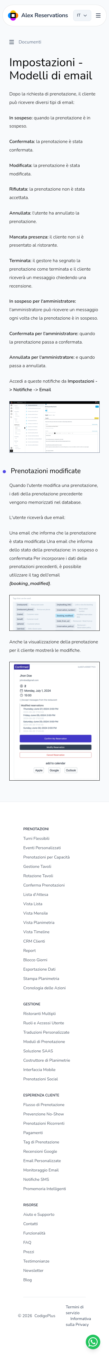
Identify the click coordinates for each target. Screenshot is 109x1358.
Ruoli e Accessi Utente (43, 1023)
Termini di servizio (74, 1310)
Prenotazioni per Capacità (46, 857)
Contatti (30, 1224)
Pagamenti (33, 1133)
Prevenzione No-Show (43, 1114)
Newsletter (33, 1270)
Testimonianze (36, 1261)
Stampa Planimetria (41, 978)
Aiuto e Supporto (38, 1214)
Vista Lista (32, 904)
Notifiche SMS (36, 1179)
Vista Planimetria (38, 922)
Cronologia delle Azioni (44, 988)
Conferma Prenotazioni (44, 885)
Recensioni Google (40, 1151)
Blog (27, 1280)
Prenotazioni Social (40, 1079)
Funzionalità (34, 1233)
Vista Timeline (36, 932)
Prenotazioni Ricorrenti (44, 1123)
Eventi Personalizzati (42, 848)
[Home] (37, 15)
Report (29, 950)
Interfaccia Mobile (39, 1070)
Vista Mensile (35, 913)
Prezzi (28, 1252)
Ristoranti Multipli (39, 1013)
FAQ (27, 1242)
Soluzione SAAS (38, 1051)
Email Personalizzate (42, 1161)
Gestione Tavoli (37, 866)
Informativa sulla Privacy (78, 1321)
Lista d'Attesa (35, 894)
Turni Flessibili (36, 838)
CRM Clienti (34, 941)
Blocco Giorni (35, 960)
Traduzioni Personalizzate (46, 1032)
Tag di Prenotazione (41, 1142)
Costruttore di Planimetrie (46, 1060)
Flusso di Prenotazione (44, 1105)
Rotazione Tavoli (38, 876)
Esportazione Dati (39, 969)
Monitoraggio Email (41, 1170)
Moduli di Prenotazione (44, 1041)
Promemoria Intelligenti (44, 1189)
